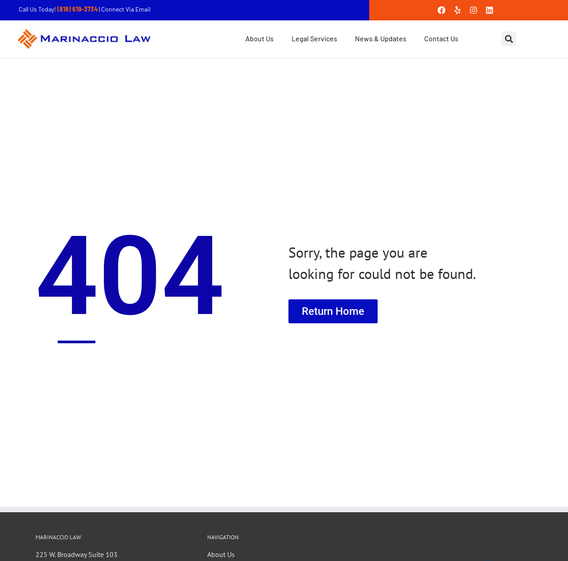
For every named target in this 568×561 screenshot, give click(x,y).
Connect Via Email (125, 9)
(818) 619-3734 (78, 9)
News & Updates (380, 38)
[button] (508, 38)
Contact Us (441, 38)
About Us (259, 38)
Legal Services (314, 38)
